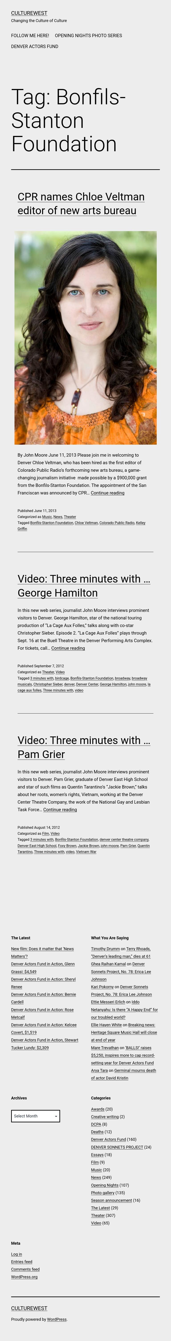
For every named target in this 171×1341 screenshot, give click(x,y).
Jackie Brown (88, 846)
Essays (97, 1154)
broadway (122, 678)
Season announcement (111, 1200)
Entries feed (21, 1261)
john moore (137, 684)
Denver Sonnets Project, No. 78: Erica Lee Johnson (121, 971)
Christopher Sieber (47, 684)
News (57, 517)
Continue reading (107, 493)
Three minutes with (58, 690)
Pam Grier (128, 846)
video (79, 690)
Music (47, 517)
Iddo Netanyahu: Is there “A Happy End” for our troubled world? (124, 1009)
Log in (16, 1254)
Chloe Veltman (86, 523)
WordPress (57, 1319)
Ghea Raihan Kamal (108, 964)
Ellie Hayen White (106, 1024)
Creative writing (105, 1116)
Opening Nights (104, 1185)
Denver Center (87, 684)
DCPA (96, 1124)
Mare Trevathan (105, 1047)
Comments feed (25, 1269)
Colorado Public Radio (117, 523)
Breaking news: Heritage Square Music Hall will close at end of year (124, 1032)
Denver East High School (37, 846)
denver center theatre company (124, 839)
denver (69, 684)
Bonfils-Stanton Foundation (51, 523)
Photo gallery (102, 1192)
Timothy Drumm (105, 948)
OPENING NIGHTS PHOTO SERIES (88, 35)
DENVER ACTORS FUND (34, 46)
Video (60, 672)
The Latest (100, 1208)
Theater (70, 517)
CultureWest (29, 13)
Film (45, 833)
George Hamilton (113, 684)
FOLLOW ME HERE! (30, 35)
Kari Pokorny (102, 986)
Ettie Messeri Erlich (108, 1002)
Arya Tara (99, 1070)
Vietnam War (86, 852)
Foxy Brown (67, 846)
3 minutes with (41, 678)
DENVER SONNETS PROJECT (117, 1147)
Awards (97, 1109)
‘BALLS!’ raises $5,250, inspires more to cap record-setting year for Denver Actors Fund (123, 1055)
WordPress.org (24, 1276)
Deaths (97, 1131)
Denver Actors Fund (108, 1139)
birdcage (62, 678)
